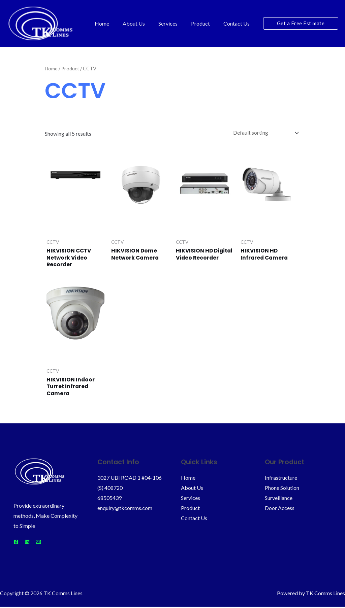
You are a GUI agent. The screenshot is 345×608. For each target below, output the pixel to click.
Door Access (279, 509)
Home (114, 23)
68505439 (109, 499)
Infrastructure (281, 479)
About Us (143, 23)
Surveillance (278, 499)
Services (174, 23)
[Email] (46, 543)
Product (204, 23)
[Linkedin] (31, 543)
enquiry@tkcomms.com (124, 509)
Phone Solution (282, 489)
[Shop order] (264, 133)
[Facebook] (16, 543)
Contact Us (238, 23)
